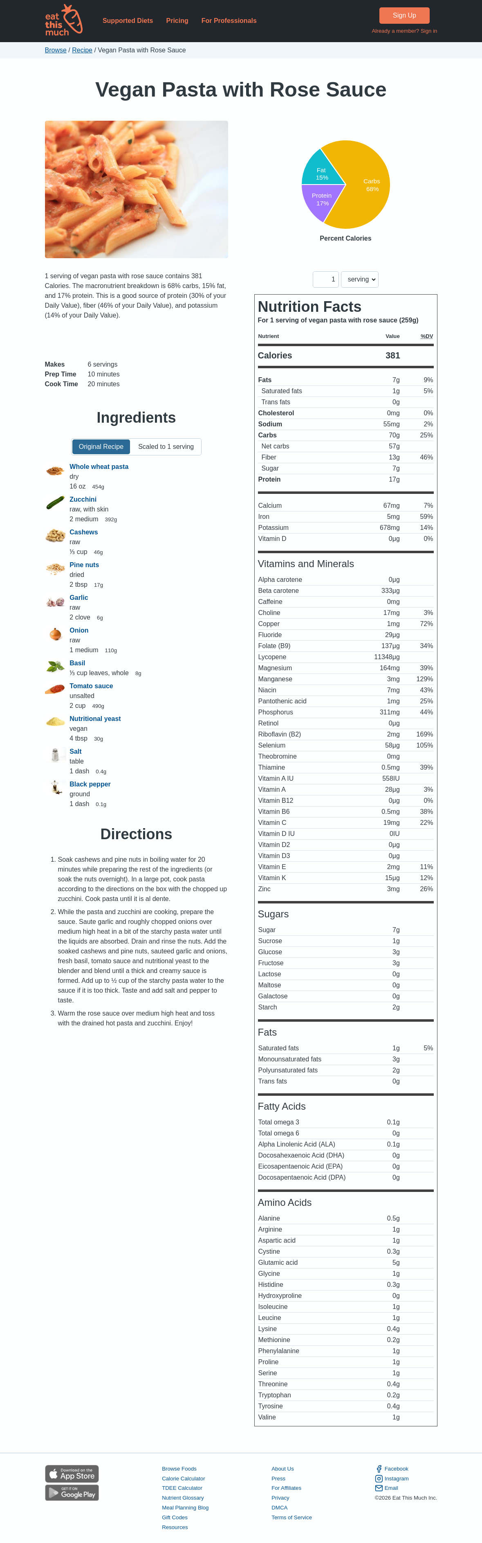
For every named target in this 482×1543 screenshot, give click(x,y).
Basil (77, 663)
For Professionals (229, 20)
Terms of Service (291, 1517)
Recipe (82, 50)
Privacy (280, 1498)
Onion (78, 630)
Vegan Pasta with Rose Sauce (241, 89)
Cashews (83, 532)
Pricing (177, 20)
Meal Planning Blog (185, 1508)
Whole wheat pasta (98, 466)
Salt (75, 751)
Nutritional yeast (95, 718)
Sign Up (404, 15)
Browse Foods (179, 1469)
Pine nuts (84, 564)
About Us (282, 1469)
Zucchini (82, 499)
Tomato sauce (91, 686)
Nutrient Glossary (183, 1498)
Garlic (78, 597)
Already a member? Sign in (404, 31)
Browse (56, 50)
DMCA (279, 1508)
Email (386, 1488)
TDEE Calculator (182, 1488)
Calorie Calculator (183, 1478)
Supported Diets (128, 20)
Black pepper (89, 784)
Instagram (392, 1479)
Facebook (391, 1469)
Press (278, 1478)
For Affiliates (286, 1488)
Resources (175, 1527)
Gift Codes (175, 1517)
